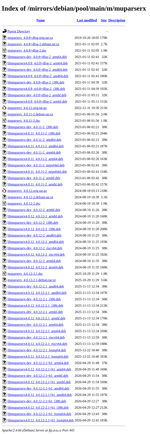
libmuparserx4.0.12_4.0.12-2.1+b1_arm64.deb (39, 369)
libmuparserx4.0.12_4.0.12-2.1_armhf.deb (36, 318)
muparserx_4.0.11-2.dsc (23, 120)
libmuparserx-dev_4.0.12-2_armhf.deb (33, 210)
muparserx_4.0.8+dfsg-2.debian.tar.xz (33, 44)
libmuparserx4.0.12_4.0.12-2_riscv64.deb (36, 254)
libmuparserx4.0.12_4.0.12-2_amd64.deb (35, 242)
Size (104, 20)
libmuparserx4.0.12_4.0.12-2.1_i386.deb (35, 305)
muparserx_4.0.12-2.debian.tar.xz (30, 197)
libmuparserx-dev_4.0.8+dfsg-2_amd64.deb (37, 69)
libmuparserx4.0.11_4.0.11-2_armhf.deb (35, 184)
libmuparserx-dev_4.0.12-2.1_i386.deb (34, 299)
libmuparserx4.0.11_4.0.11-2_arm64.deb (35, 159)
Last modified (87, 20)
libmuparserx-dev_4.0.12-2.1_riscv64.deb (36, 337)
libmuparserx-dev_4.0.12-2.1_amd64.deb (35, 286)
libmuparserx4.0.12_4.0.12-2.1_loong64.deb (37, 356)
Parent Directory (18, 31)
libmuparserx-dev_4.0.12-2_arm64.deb (34, 261)
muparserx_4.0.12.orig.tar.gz (27, 191)
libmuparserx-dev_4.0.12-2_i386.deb (32, 222)
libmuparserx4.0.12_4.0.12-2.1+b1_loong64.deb (40, 420)
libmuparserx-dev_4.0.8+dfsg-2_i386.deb (35, 82)
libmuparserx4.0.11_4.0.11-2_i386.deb (33, 133)
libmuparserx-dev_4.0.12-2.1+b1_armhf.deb (37, 375)
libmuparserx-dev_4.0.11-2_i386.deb (32, 127)
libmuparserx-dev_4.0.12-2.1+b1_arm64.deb (38, 363)
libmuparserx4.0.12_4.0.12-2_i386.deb (34, 229)
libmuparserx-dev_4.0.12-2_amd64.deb (34, 235)
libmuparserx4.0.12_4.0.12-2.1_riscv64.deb (37, 344)
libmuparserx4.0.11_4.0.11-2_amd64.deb (35, 146)
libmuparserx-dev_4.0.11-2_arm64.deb (34, 152)
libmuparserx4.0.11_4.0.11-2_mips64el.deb (37, 171)
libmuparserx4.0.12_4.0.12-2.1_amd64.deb (36, 293)
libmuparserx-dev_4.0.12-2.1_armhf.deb (35, 312)
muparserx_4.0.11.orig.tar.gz (27, 108)
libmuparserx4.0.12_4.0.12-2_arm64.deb (35, 267)
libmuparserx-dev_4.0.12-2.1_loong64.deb (36, 350)
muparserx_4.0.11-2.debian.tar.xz (30, 114)
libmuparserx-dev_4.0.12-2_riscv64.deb (34, 248)
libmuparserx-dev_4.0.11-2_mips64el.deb (35, 165)
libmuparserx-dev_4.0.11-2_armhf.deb (33, 178)
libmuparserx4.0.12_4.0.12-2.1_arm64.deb (36, 331)
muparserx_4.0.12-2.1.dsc (25, 273)
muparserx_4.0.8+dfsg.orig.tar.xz (30, 38)
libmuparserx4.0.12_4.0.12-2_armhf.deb (35, 216)
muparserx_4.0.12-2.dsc (23, 203)
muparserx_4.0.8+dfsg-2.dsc (27, 50)
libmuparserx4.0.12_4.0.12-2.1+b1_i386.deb (37, 407)
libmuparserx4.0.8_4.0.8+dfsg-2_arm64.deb (37, 63)
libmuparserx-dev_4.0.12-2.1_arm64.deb (35, 324)
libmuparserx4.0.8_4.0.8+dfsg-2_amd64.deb (37, 76)
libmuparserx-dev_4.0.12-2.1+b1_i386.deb (36, 401)
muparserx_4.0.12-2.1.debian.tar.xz (31, 280)
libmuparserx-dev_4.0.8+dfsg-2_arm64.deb (37, 57)
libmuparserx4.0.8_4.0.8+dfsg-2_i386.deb (36, 89)
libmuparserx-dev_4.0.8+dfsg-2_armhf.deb (36, 95)
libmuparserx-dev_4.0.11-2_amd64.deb (34, 140)
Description (116, 20)
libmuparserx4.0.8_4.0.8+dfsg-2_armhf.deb (37, 101)
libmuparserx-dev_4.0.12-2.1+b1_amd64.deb (38, 388)
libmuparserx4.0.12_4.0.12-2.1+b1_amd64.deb (39, 395)
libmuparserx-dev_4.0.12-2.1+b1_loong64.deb (39, 414)
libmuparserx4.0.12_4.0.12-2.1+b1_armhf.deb (39, 382)
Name (40, 20)
